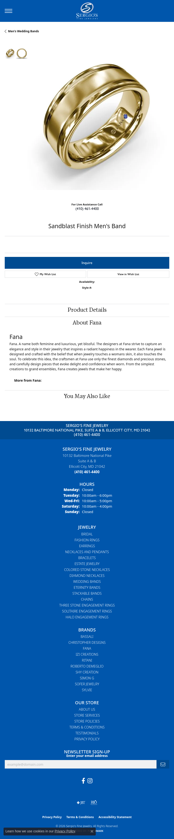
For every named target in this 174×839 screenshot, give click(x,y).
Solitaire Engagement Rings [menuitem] (87, 611)
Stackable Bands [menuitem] (87, 593)
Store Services (87, 715)
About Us (87, 709)
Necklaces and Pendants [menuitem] (87, 552)
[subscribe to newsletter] (163, 764)
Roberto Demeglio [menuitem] (86, 666)
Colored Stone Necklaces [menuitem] (87, 569)
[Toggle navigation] (8, 11)
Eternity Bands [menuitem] (87, 587)
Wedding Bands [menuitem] (87, 581)
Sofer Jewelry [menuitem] (87, 684)
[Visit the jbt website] (81, 802)
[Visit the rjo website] (93, 802)
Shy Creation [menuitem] (87, 672)
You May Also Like (87, 396)
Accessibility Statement (115, 817)
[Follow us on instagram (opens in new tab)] (89, 781)
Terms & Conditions (87, 727)
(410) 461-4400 (87, 208)
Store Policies (87, 721)
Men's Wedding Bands (23, 31)
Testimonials (87, 733)
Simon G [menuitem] (87, 678)
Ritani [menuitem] (87, 660)
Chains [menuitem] (87, 599)
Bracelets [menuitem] (87, 558)
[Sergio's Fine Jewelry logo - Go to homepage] (87, 11)
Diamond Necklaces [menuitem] (87, 575)
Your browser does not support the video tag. (98, 119)
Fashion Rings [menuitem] (87, 540)
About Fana (87, 323)
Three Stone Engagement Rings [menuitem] (87, 605)
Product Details (87, 310)
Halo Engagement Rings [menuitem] (87, 617)
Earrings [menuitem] (87, 546)
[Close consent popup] (92, 831)
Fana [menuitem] (87, 648)
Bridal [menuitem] (87, 534)
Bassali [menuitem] (87, 636)
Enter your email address (87, 755)
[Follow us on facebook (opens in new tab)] (83, 781)
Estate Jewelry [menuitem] (87, 563)
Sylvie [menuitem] (87, 690)
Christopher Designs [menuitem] (86, 642)
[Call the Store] (87, 471)
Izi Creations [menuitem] (87, 654)
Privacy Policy (87, 739)
